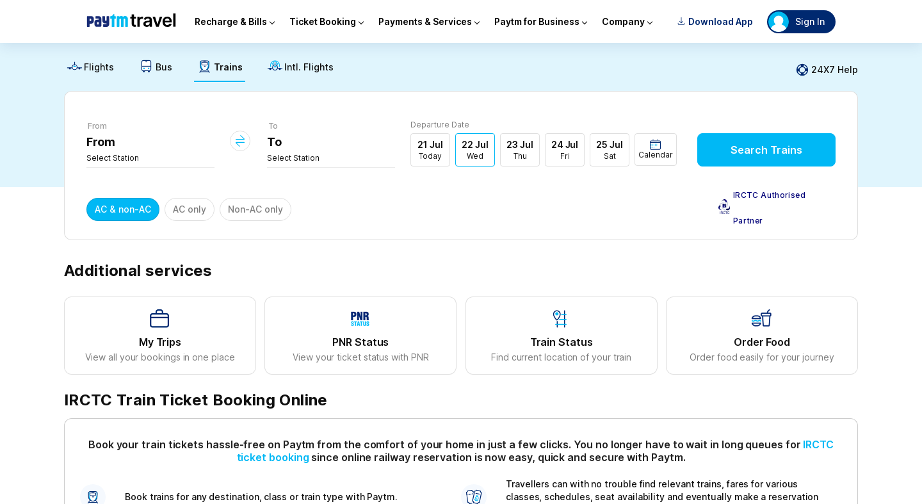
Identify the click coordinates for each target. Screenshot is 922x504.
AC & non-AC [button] (123, 209)
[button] (656, 149)
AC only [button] (189, 209)
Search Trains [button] (766, 149)
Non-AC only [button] (255, 209)
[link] (90, 70)
